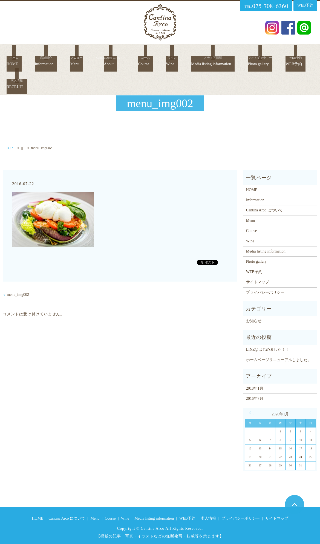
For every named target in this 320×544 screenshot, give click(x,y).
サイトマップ (257, 282)
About (115, 53)
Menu (81, 53)
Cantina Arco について (264, 210)
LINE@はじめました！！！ (269, 349)
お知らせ (253, 321)
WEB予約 (18, 68)
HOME (15, 53)
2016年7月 (254, 398)
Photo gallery (280, 53)
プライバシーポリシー (265, 292)
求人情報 (208, 518)
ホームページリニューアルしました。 (278, 360)
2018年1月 (254, 388)
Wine (177, 53)
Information (49, 53)
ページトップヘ (294, 504)
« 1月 (251, 412)
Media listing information (224, 53)
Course (150, 53)
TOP (9, 148)
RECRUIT (54, 68)
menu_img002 (18, 295)
